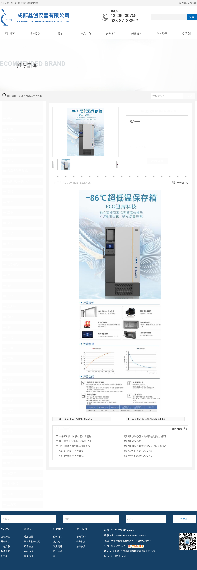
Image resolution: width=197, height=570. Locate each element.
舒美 (10, 452)
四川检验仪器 (134, 441)
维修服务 (136, 33)
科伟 (10, 337)
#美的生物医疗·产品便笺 (71, 451)
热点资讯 (57, 541)
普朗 (10, 296)
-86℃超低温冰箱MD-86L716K (78, 419)
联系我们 (187, 33)
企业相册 (81, 541)
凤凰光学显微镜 (17, 170)
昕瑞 (10, 431)
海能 (10, 316)
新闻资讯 (162, 33)
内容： (146, 519)
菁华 (10, 233)
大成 (10, 389)
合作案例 (111, 33)
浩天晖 (11, 306)
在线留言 (157, 161)
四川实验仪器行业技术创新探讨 (75, 441)
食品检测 (28, 551)
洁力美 (11, 504)
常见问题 (57, 546)
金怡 (10, 400)
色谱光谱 (5, 551)
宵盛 (10, 243)
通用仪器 (5, 541)
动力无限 (120, 546)
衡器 (10, 191)
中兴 (10, 202)
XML (124, 556)
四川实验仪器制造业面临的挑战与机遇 (147, 436)
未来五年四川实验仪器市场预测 (75, 436)
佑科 (10, 285)
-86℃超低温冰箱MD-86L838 (151, 419)
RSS (117, 556)
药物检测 (28, 546)
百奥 (10, 494)
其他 (55, 556)
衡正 (10, 223)
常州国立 (13, 483)
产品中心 (86, 33)
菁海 (10, 358)
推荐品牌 (35, 33)
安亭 (10, 379)
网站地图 (108, 556)
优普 (10, 275)
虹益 (10, 442)
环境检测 (28, 556)
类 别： (135, 146)
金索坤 (11, 473)
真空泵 (4, 556)
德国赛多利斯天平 (19, 181)
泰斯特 (11, 150)
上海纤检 (5, 536)
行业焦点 (57, 551)
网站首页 (9, 33)
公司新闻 (57, 536)
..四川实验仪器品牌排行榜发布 (74, 446)
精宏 (10, 410)
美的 (60, 33)
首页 (20, 95)
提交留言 (184, 519)
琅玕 (10, 327)
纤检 (10, 129)
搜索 (191, 17)
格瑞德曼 (13, 264)
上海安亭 (5, 546)
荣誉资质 (81, 546)
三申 (10, 212)
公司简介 (81, 536)
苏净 (10, 254)
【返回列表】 (176, 429)
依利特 (11, 462)
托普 (10, 369)
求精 (10, 160)
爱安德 (11, 139)
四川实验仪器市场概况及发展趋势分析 (147, 446)
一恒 (10, 348)
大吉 (10, 421)
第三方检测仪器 (32, 541)
